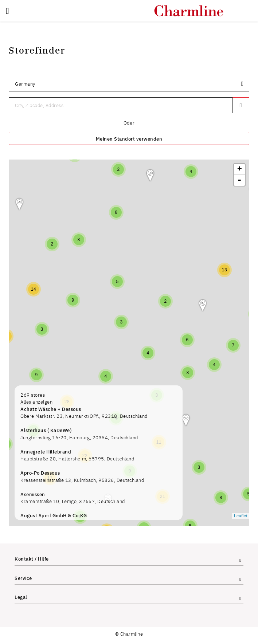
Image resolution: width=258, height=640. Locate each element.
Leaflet (240, 516)
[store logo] (188, 10)
